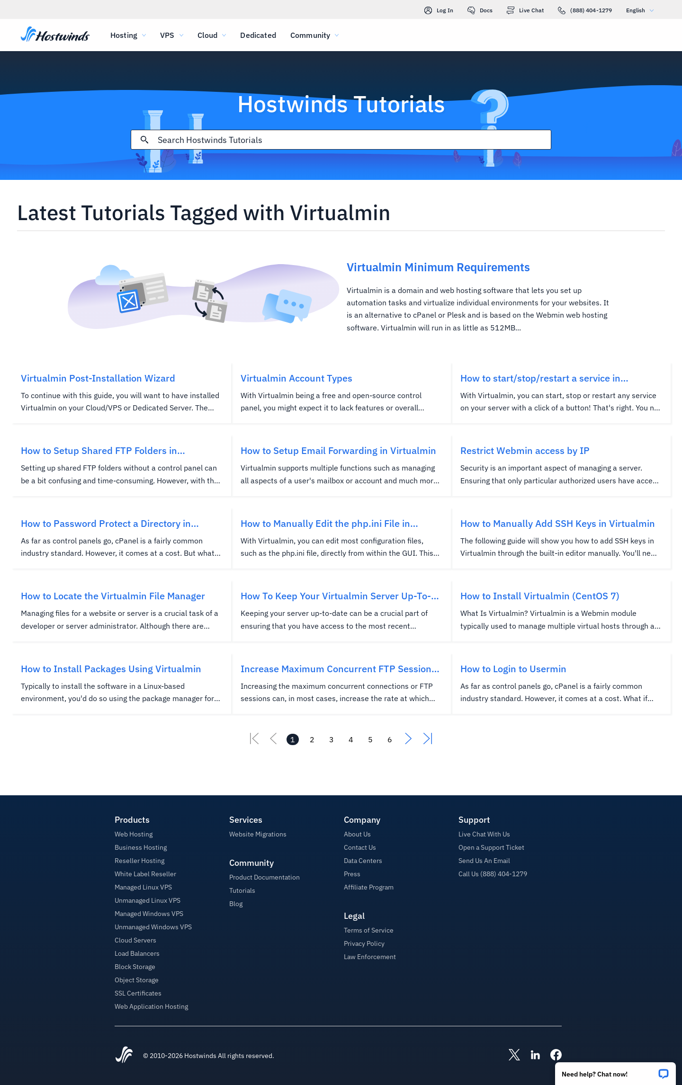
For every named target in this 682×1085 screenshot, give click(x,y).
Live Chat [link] (525, 10)
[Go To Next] (408, 741)
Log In (438, 10)
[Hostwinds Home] (124, 1055)
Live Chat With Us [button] (484, 834)
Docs (480, 10)
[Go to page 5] (370, 739)
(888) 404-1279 (585, 10)
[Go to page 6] (390, 739)
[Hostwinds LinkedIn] (530, 1055)
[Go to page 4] (351, 739)
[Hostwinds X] (509, 1055)
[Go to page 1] (293, 739)
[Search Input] (354, 140)
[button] (615, 1070)
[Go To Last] (427, 741)
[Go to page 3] (331, 739)
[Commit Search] (144, 139)
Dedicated (258, 35)
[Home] (55, 35)
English (642, 10)
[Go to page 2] (312, 739)
